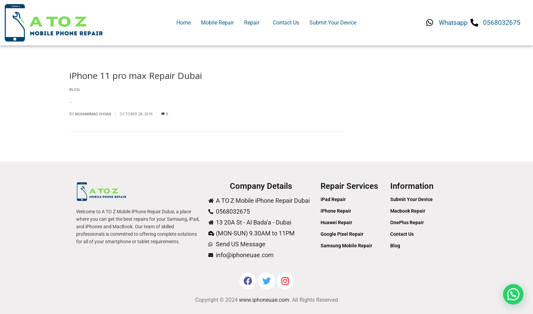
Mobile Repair (217, 22)
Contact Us (286, 22)
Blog (74, 89)
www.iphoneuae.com (264, 300)
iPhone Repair (336, 211)
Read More (84, 101)
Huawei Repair (336, 222)
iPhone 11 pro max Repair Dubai (135, 75)
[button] (253, 23)
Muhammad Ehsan (93, 113)
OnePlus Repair (407, 222)
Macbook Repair (407, 211)
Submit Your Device (332, 22)
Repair (251, 22)
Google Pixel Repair (342, 234)
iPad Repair (333, 199)
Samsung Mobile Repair (346, 245)
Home (183, 22)
